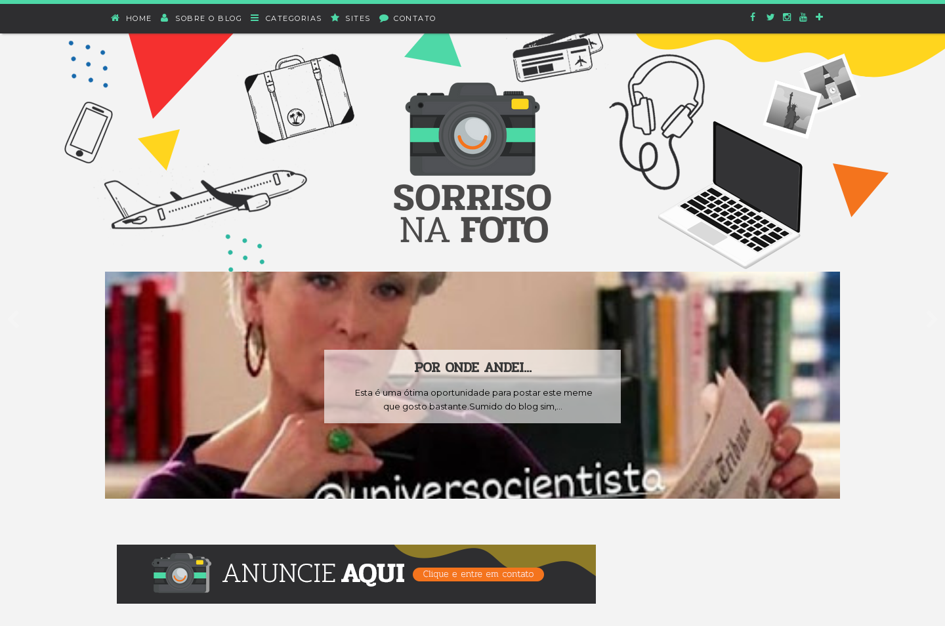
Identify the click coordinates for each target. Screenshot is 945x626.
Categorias (286, 18)
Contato (408, 18)
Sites (351, 18)
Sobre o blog (202, 18)
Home (132, 18)
